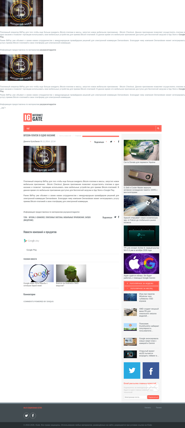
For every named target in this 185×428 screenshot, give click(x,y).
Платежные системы (54, 217)
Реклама (159, 407)
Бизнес (56, 128)
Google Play (109, 190)
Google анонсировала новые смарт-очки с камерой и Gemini (148, 341)
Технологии (31, 128)
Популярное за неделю (141, 283)
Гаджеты (98, 128)
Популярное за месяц (141, 288)
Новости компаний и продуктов (40, 232)
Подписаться (153, 397)
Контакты (148, 407)
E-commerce (40, 217)
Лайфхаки (76, 128)
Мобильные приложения (73, 217)
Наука (65, 128)
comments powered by (38, 298)
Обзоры (87, 128)
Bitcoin (31, 217)
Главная (78, 136)
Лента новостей (65, 136)
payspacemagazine (48, 50)
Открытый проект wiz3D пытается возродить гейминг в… (149, 353)
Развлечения (44, 128)
